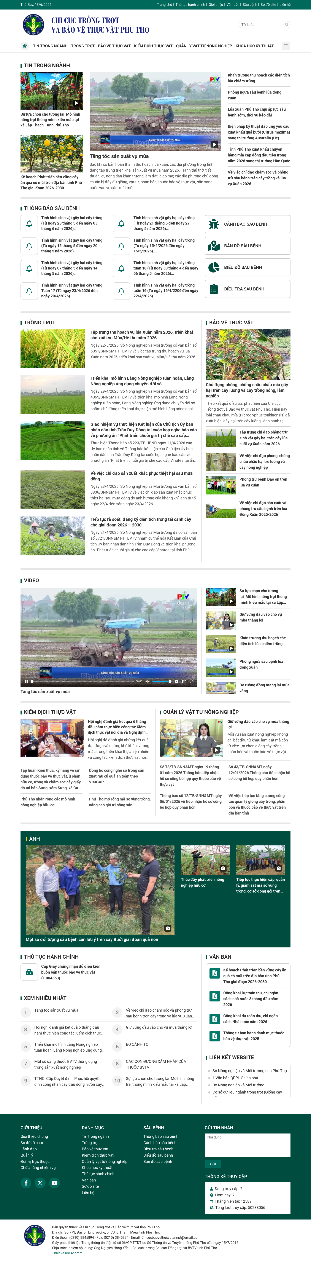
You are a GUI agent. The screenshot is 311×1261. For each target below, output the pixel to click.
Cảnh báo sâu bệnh (159, 1142)
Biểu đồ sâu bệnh (158, 1155)
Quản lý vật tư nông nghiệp (201, 712)
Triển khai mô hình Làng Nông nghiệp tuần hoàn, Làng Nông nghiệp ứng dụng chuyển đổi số (68, 1050)
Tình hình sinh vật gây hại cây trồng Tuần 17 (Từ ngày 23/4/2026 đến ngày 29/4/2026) (71, 290)
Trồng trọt (40, 323)
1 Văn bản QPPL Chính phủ (235, 1078)
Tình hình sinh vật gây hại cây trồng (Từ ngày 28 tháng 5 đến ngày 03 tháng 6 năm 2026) (71, 223)
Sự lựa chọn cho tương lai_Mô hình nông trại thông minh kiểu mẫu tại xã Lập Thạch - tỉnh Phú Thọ (50, 119)
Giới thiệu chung (34, 1136)
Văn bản (233, 5)
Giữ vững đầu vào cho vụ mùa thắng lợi (159, 1027)
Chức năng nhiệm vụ (38, 1167)
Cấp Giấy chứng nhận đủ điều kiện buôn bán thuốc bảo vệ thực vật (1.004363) (70, 972)
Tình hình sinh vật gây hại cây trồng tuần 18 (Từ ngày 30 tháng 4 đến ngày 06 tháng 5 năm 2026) (165, 268)
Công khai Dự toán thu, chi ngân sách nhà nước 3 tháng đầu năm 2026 (250, 999)
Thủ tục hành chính (190, 5)
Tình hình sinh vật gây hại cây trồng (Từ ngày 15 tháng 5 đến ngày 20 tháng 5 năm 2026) (71, 245)
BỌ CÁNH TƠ (137, 1044)
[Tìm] (286, 24)
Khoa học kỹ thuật (97, 1167)
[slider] (82, 681)
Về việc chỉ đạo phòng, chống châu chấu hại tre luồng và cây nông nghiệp (265, 461)
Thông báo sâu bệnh (52, 208)
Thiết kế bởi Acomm (67, 1253)
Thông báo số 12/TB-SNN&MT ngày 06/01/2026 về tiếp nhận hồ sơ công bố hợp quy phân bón (191, 801)
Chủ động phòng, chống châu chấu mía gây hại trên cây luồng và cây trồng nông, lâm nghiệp (247, 390)
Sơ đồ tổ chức (32, 1142)
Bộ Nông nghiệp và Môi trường (238, 1085)
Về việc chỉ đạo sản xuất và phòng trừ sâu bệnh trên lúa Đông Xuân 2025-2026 (263, 509)
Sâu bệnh (250, 5)
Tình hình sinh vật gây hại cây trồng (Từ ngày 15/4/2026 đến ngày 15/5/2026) (164, 245)
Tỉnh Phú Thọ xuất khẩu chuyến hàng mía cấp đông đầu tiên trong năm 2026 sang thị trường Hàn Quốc (259, 155)
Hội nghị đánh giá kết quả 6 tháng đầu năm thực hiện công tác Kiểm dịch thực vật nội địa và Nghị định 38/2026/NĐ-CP (68, 1033)
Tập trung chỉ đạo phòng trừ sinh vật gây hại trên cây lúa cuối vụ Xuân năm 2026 (264, 438)
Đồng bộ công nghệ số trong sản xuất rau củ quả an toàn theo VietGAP (116, 776)
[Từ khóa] (260, 24)
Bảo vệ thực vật (231, 323)
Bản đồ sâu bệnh (157, 1161)
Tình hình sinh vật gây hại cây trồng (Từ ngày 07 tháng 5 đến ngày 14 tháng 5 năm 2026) (71, 268)
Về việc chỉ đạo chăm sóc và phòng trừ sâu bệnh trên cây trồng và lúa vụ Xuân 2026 (258, 178)
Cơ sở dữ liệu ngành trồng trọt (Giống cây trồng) (247, 1095)
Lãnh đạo (29, 1149)
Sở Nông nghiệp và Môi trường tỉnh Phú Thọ (250, 1070)
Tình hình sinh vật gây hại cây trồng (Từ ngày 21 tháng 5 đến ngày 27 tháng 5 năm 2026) (164, 223)
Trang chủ (164, 5)
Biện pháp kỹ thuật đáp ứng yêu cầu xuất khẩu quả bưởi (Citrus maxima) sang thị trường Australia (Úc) (259, 132)
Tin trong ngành (47, 65)
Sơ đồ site (268, 5)
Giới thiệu (216, 5)
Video (31, 580)
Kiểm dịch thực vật (50, 712)
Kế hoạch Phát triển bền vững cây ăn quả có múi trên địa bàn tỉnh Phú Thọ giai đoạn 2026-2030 (51, 182)
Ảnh (34, 839)
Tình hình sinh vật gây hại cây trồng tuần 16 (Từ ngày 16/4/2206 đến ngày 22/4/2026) (165, 290)
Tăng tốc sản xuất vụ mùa (119, 156)
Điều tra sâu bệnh (158, 1149)
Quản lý (27, 1155)
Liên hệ (284, 5)
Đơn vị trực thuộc (35, 1161)
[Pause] (26, 681)
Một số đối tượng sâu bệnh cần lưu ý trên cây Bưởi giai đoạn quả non (92, 939)
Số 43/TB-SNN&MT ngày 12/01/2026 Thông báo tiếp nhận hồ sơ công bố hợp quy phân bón (259, 773)
